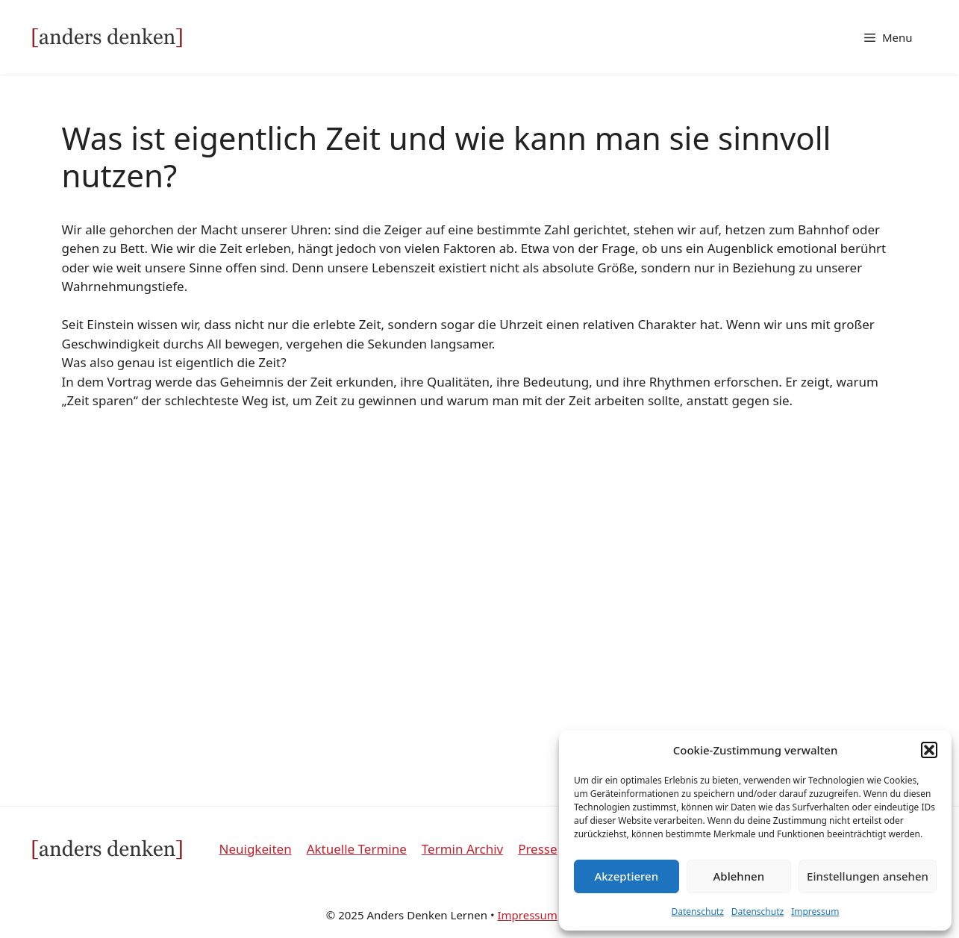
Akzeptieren (626, 876)
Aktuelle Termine (357, 848)
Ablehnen (739, 876)
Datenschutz (698, 911)
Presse (537, 848)
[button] (929, 749)
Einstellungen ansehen (867, 876)
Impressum (815, 911)
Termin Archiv (462, 848)
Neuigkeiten (255, 848)
